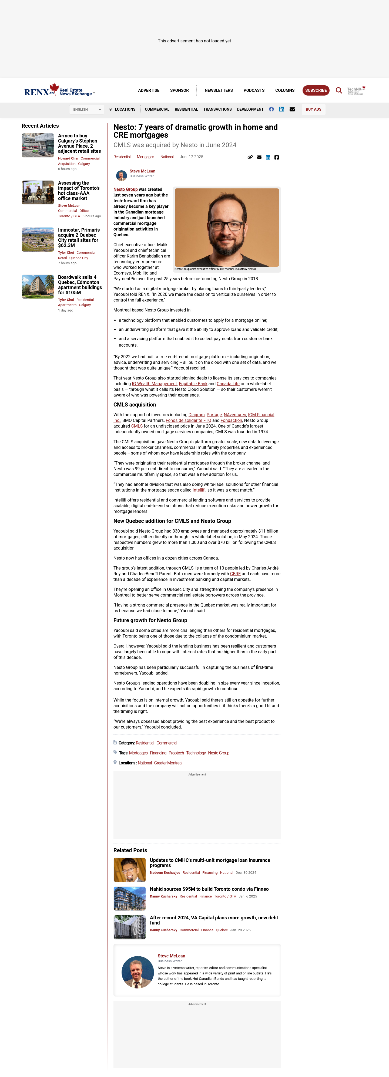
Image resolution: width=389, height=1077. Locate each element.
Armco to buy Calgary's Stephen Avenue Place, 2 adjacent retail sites (79, 143)
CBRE (235, 573)
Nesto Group (125, 189)
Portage (214, 414)
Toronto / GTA (69, 216)
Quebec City (78, 258)
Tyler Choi (66, 252)
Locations (122, 109)
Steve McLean (69, 206)
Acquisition (67, 164)
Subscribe (316, 90)
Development (250, 109)
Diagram (197, 414)
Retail (62, 258)
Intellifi (199, 490)
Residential (186, 109)
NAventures (235, 414)
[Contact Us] (295, 109)
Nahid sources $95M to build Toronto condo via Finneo (209, 889)
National (166, 156)
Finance (205, 896)
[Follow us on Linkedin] (284, 109)
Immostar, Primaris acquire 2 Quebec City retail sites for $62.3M (79, 237)
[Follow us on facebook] (274, 109)
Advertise (148, 90)
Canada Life (228, 383)
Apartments (67, 305)
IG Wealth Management (154, 383)
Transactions (217, 109)
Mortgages (145, 156)
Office (84, 211)
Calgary (84, 164)
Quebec (222, 930)
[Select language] (86, 109)
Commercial (157, 109)
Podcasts (254, 90)
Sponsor (179, 90)
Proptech (176, 753)
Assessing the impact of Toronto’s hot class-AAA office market (79, 190)
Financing (158, 753)
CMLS (137, 426)
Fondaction (231, 420)
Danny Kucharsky (163, 896)
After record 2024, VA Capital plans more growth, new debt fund (214, 920)
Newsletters (219, 90)
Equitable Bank (193, 383)
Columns (284, 90)
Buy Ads (313, 109)
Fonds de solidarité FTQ (188, 420)
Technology (196, 753)
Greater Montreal (168, 763)
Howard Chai (68, 158)
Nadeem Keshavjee (165, 873)
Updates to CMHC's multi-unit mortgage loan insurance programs (210, 862)
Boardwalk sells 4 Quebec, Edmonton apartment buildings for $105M (80, 284)
